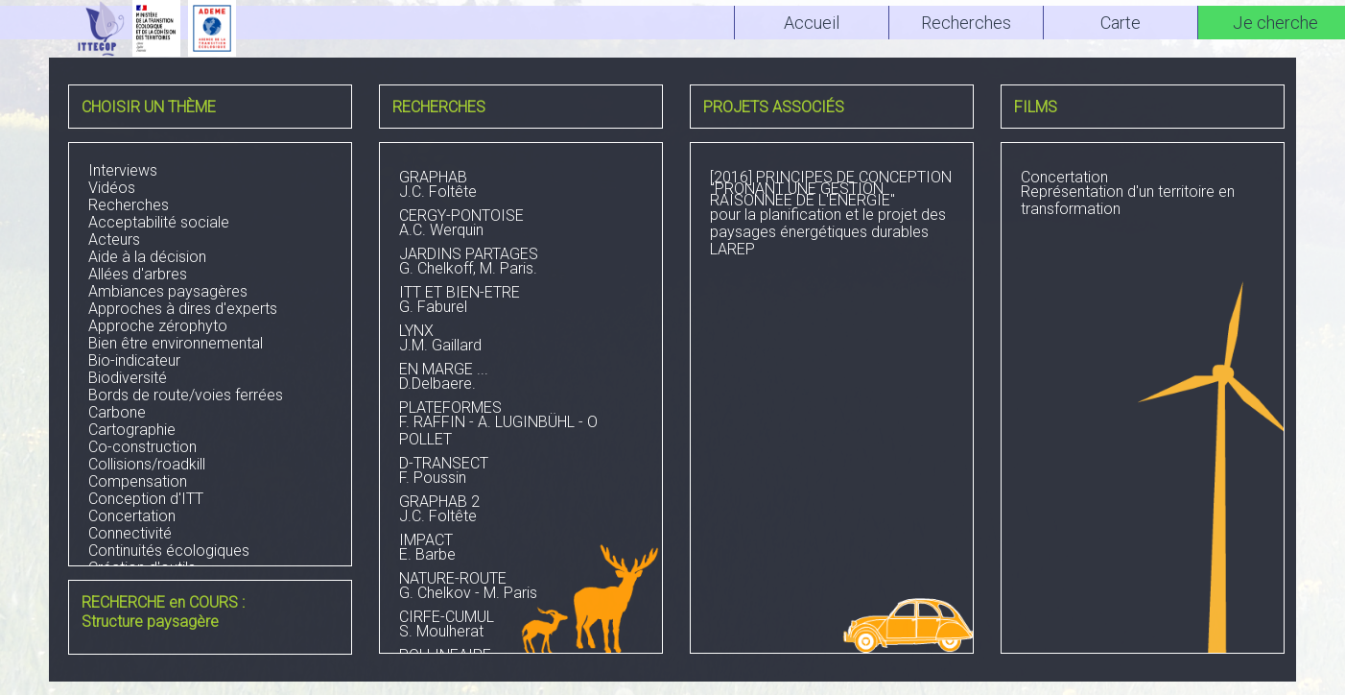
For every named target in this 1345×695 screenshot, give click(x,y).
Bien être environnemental (175, 343)
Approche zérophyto (157, 326)
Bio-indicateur (134, 360)
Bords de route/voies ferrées (185, 395)
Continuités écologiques (168, 550)
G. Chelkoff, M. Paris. (521, 263)
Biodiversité (127, 378)
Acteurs (114, 239)
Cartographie (132, 429)
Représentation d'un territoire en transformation (1142, 195)
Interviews (122, 170)
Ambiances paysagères (168, 291)
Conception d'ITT (145, 499)
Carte (1120, 22)
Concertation (132, 516)
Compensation (137, 481)
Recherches (128, 205)
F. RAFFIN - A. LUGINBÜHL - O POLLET (521, 425)
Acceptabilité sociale (158, 222)
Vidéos (111, 188)
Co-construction (142, 447)
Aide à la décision (147, 257)
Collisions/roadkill (146, 464)
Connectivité (130, 533)
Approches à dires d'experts (182, 309)
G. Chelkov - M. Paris (521, 587)
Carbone (117, 412)
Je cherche (1275, 22)
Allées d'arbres (137, 274)
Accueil (811, 22)
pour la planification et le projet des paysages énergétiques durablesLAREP (832, 215)
